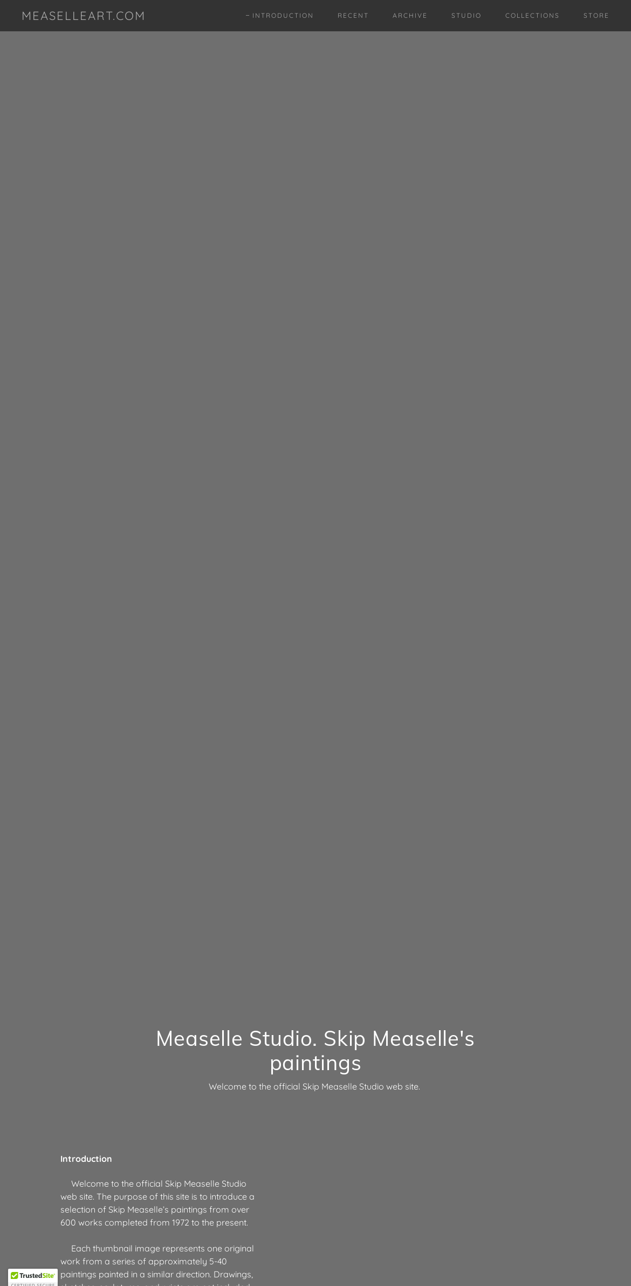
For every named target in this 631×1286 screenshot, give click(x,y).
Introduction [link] (283, 15)
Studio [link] (466, 15)
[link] (84, 16)
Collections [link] (532, 15)
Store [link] (596, 15)
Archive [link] (410, 15)
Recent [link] (353, 15)
